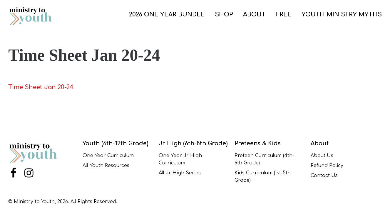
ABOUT (254, 14)
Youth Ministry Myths (342, 14)
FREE (284, 14)
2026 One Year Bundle (167, 14)
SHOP (224, 14)
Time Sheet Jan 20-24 (40, 87)
